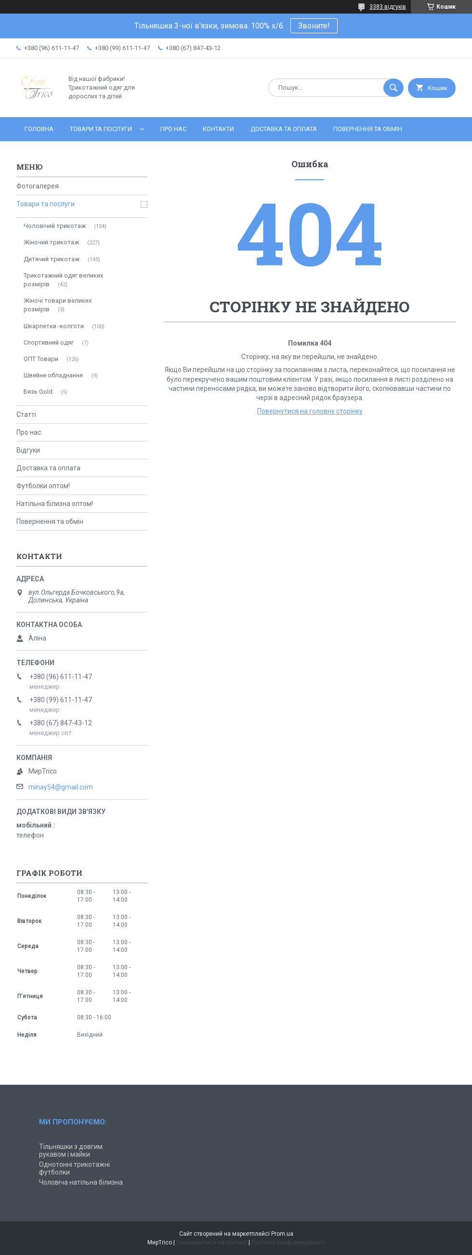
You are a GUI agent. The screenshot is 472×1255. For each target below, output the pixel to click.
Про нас (173, 129)
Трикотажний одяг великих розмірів (63, 280)
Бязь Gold (38, 391)
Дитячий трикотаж (51, 259)
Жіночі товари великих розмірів (58, 305)
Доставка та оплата (283, 129)
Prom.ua (282, 1233)
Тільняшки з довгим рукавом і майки (71, 1150)
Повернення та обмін (367, 129)
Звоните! (314, 25)
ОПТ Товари (41, 358)
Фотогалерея (37, 186)
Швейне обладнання (53, 375)
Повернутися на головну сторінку (310, 411)
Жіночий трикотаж (51, 242)
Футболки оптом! (43, 486)
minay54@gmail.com (60, 787)
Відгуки (28, 450)
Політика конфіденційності (288, 1242)
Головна (39, 129)
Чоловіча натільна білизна (81, 1182)
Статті (26, 414)
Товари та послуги (101, 129)
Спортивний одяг (49, 342)
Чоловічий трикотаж (55, 225)
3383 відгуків (387, 6)
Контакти (218, 129)
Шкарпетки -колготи (54, 326)
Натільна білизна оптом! (54, 503)
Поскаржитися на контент (211, 1242)
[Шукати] (393, 88)
